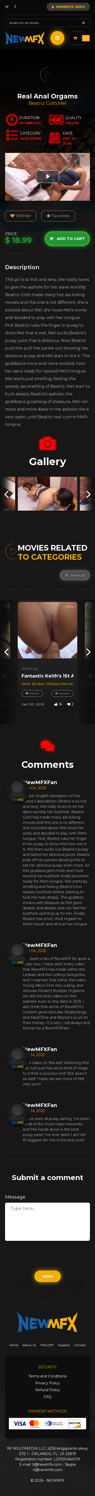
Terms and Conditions (47, 1376)
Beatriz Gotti (43, 103)
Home (13, 1345)
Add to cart (67, 238)
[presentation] (6, 493)
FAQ (47, 1396)
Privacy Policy (47, 1383)
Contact (80, 1345)
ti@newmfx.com (47, 1464)
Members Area (68, 7)
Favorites (58, 215)
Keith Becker (33, 684)
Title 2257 (47, 1345)
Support (64, 1345)
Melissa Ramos (59, 684)
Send (47, 1276)
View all (75, 575)
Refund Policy (47, 1390)
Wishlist (20, 215)
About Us (29, 1345)
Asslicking (29, 668)
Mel (62, 103)
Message (15, 1197)
